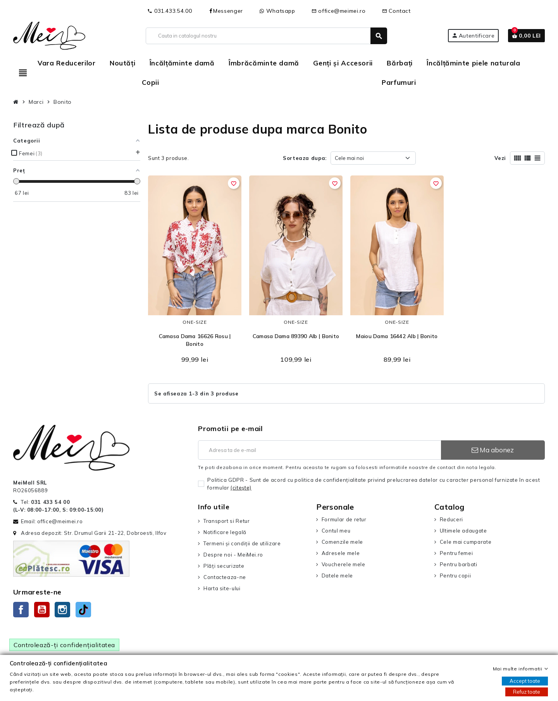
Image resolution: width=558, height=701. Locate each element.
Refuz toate (526, 692)
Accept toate (525, 681)
